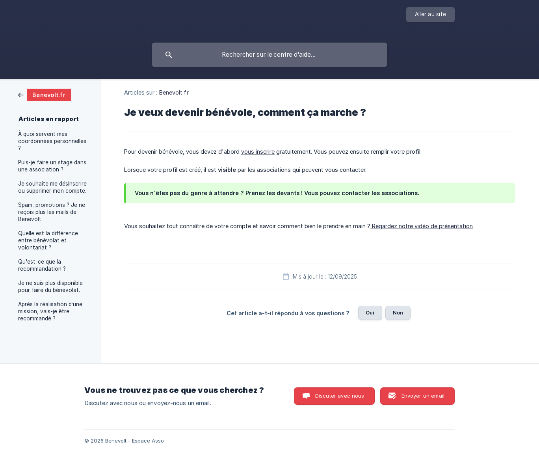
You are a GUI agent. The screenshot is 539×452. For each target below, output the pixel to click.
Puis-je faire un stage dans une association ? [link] (52, 166)
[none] (430, 14)
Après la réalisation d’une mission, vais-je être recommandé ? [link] (50, 311)
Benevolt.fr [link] (174, 92)
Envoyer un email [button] (422, 395)
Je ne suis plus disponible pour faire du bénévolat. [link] (50, 286)
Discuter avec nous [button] (339, 395)
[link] (44, 94)
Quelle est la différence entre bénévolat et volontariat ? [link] (48, 240)
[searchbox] (269, 55)
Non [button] (398, 312)
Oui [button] (370, 312)
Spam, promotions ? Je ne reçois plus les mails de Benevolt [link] (51, 212)
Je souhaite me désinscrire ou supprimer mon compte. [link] (52, 187)
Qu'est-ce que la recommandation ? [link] (42, 265)
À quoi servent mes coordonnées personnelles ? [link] (52, 141)
